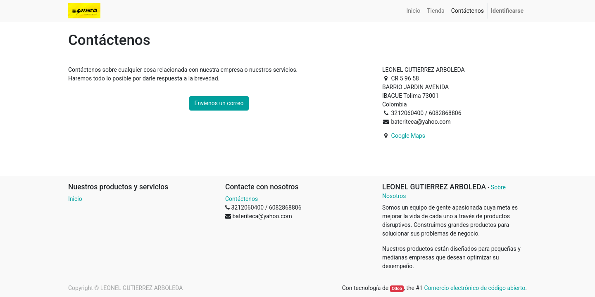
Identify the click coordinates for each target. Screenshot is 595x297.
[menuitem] (413, 11)
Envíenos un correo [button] (219, 103)
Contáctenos (241, 199)
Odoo (397, 288)
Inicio (75, 199)
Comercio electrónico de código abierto (474, 288)
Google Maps (408, 135)
